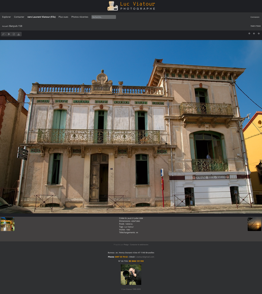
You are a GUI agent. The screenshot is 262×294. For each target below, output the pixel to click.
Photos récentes (79, 16)
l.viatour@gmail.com (145, 256)
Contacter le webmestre (139, 244)
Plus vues (63, 16)
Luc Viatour (129, 227)
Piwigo (126, 244)
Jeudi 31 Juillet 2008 (135, 218)
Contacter (19, 16)
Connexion (255, 17)
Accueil (5, 26)
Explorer (6, 16)
